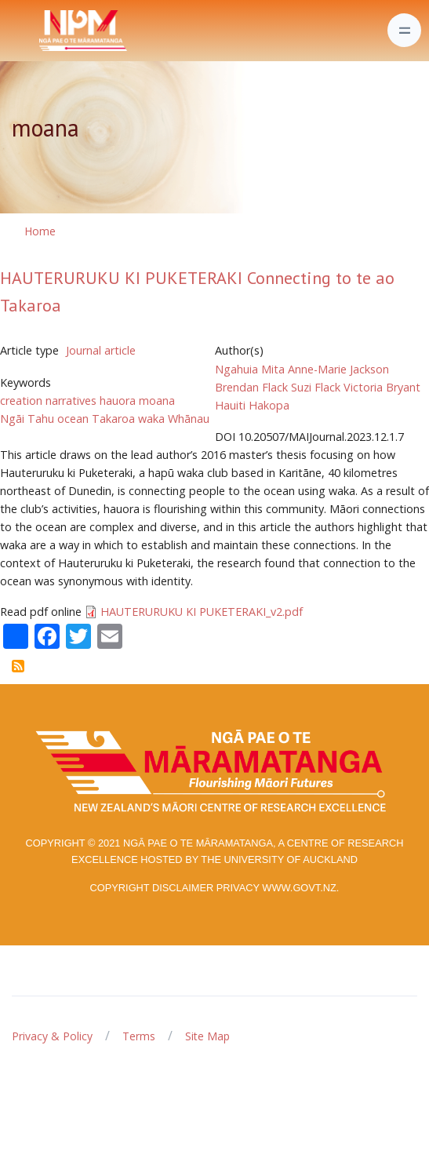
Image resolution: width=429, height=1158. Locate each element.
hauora (118, 400)
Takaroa (113, 418)
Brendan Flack (251, 387)
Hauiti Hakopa (252, 405)
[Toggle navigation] (404, 30)
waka (151, 418)
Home (40, 231)
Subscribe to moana (18, 666)
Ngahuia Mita (250, 369)
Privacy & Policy (52, 1036)
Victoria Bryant (382, 387)
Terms (138, 1036)
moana (157, 400)
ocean (73, 418)
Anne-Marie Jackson (338, 369)
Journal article (101, 350)
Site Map (207, 1036)
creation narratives (48, 400)
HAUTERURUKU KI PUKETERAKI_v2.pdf (201, 611)
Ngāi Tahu (27, 418)
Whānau (188, 418)
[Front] (44, 30)
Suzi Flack (315, 387)
